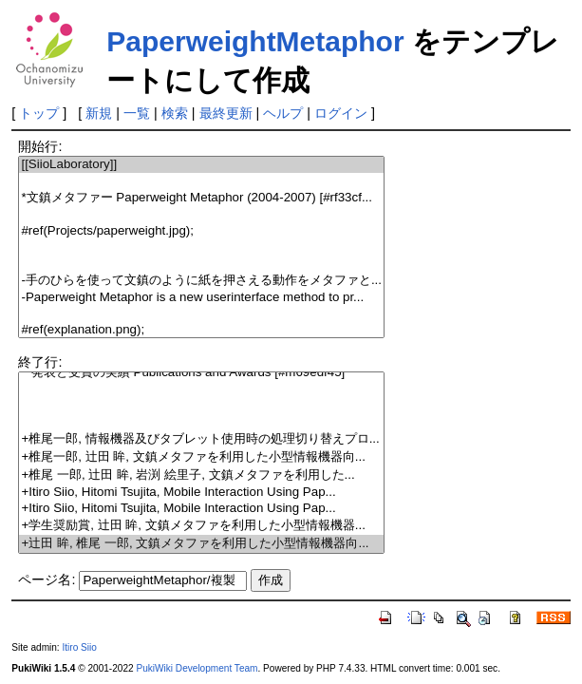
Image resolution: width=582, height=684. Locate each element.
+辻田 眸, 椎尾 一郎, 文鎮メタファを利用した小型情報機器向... (201, 544)
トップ (39, 113)
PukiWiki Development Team (196, 668)
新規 (98, 113)
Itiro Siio (79, 647)
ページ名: (46, 579)
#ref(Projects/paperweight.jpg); (201, 231)
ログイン (340, 113)
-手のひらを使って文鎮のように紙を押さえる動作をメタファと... (201, 281)
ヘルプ (283, 113)
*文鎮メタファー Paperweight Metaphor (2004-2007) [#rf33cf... (201, 198)
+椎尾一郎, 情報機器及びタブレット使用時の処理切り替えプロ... (201, 439)
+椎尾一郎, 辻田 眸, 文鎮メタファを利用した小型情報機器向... (201, 457)
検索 (174, 113)
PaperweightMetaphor (255, 41)
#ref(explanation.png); (201, 330)
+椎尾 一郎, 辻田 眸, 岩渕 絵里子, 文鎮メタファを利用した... (201, 475)
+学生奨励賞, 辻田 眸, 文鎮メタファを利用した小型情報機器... (201, 526)
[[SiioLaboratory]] (201, 165)
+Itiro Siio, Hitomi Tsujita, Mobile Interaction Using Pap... (201, 492)
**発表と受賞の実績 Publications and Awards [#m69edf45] (201, 373)
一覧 (136, 113)
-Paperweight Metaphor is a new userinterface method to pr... (201, 298)
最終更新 (226, 113)
